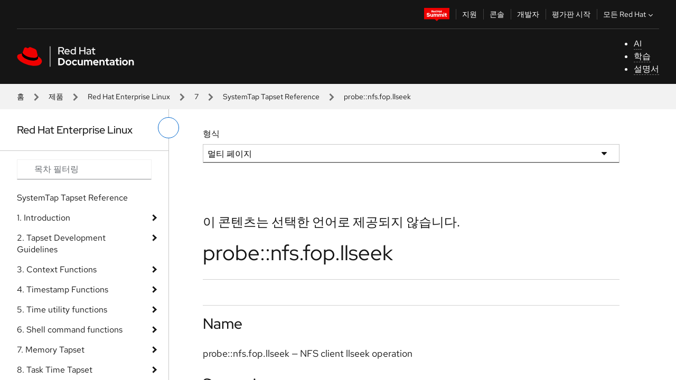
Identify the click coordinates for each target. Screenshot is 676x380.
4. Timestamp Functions (62, 289)
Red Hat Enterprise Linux (129, 96)
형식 (211, 133)
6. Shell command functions (70, 329)
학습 (642, 56)
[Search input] (84, 169)
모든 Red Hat (629, 14)
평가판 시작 (571, 14)
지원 (469, 14)
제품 (56, 96)
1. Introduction (43, 217)
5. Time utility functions (62, 309)
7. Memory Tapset (50, 349)
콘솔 (497, 14)
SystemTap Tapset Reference (271, 96)
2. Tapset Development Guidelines (61, 243)
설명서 (646, 68)
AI (638, 43)
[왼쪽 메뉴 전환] (168, 127)
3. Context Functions (57, 269)
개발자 (528, 14)
